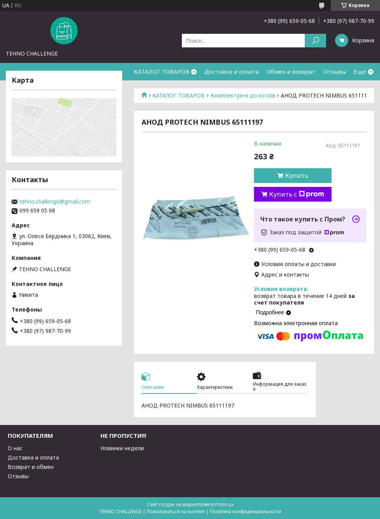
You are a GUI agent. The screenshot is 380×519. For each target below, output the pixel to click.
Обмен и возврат (291, 71)
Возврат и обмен (31, 466)
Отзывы (334, 71)
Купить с (296, 194)
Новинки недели (122, 448)
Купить (296, 175)
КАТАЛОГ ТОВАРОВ (161, 71)
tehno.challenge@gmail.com (54, 201)
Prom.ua (224, 504)
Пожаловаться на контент (176, 511)
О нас (15, 448)
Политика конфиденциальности (245, 511)
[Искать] (315, 40)
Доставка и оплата (231, 71)
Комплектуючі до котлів (243, 95)
